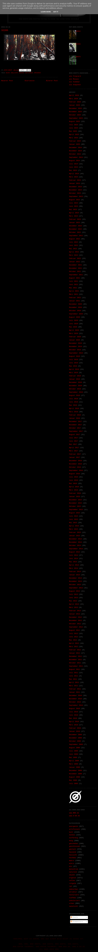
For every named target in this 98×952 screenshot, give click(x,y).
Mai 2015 (73, 523)
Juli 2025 (73, 125)
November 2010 (75, 699)
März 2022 (73, 255)
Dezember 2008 (75, 770)
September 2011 (76, 666)
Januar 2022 (74, 262)
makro (21, 73)
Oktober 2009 (75, 741)
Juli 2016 (73, 477)
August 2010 (74, 709)
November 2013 (75, 581)
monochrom (73, 869)
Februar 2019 (75, 376)
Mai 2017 (73, 444)
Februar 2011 (75, 689)
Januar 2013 (74, 614)
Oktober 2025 (75, 115)
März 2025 (73, 138)
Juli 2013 (73, 594)
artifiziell (74, 829)
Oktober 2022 (75, 232)
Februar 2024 (75, 180)
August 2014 (74, 552)
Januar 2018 (74, 418)
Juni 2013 (73, 598)
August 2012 (74, 630)
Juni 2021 (73, 285)
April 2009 (74, 761)
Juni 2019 (73, 363)
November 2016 (75, 464)
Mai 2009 (73, 757)
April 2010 (74, 722)
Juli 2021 (73, 281)
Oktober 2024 (75, 154)
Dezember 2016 (75, 461)
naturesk (29, 73)
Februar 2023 (75, 219)
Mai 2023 (73, 209)
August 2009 (74, 748)
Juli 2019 (73, 360)
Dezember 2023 (75, 187)
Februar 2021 (75, 298)
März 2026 (73, 99)
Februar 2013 (75, 611)
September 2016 (76, 470)
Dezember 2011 (75, 656)
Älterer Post (52, 81)
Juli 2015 (73, 516)
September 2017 (76, 431)
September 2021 (76, 275)
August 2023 (74, 200)
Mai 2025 (73, 131)
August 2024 (74, 161)
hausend (72, 852)
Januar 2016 (74, 497)
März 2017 (73, 451)
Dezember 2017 (75, 421)
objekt (72, 875)
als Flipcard (75, 76)
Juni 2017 (73, 441)
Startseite (29, 81)
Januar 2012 (74, 653)
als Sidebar (74, 82)
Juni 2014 (73, 558)
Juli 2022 (73, 242)
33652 (78, 31)
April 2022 (74, 252)
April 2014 (74, 565)
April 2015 (74, 526)
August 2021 (74, 278)
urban (71, 903)
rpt (70, 886)
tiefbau (72, 898)
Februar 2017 (75, 454)
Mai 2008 (73, 780)
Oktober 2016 (75, 467)
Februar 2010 (75, 728)
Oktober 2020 (75, 311)
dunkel (72, 835)
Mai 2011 (73, 679)
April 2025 (74, 134)
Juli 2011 (73, 673)
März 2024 (73, 177)
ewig (71, 841)
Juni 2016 (73, 480)
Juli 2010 (73, 712)
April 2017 (74, 448)
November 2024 (75, 151)
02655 (78, 44)
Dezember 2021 (75, 265)
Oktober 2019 (75, 350)
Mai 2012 (73, 640)
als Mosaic (74, 79)
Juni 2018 (73, 402)
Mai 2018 (73, 405)
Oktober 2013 (75, 585)
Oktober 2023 (75, 193)
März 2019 (73, 373)
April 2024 (74, 174)
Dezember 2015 (75, 500)
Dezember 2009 (75, 735)
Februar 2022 (75, 258)
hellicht (14, 73)
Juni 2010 (73, 715)
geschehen (73, 843)
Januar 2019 (74, 379)
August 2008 (74, 777)
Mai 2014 (73, 562)
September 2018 (76, 392)
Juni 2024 (73, 167)
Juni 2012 (73, 637)
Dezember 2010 (75, 695)
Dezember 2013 (75, 578)
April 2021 (74, 291)
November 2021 (75, 268)
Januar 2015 (74, 536)
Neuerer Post (7, 81)
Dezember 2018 (75, 382)
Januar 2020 (74, 340)
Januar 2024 (74, 183)
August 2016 (74, 474)
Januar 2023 (74, 223)
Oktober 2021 (75, 271)
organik (37, 73)
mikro (71, 863)
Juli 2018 (73, 399)
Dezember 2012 (75, 617)
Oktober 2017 (75, 428)
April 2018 (74, 408)
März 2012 (73, 647)
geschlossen (74, 846)
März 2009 (73, 764)
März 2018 (73, 412)
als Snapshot (75, 85)
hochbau (72, 858)
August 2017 (74, 435)
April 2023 (74, 213)
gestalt (72, 849)
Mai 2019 (73, 366)
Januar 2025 (74, 144)
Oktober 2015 (75, 506)
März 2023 (73, 216)
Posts (74, 917)
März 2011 (73, 686)
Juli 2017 (73, 438)
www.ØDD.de (74, 813)
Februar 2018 (75, 415)
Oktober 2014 (75, 545)
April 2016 (74, 487)
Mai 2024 (73, 170)
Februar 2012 (75, 650)
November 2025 (75, 112)
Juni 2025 (73, 128)
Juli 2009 (73, 751)
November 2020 (75, 307)
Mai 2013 (73, 601)
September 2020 (76, 314)
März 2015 (73, 529)
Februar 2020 (75, 337)
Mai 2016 (73, 483)
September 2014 (76, 549)
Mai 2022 (73, 249)
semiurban (73, 889)
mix (70, 866)
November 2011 (75, 660)
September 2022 (76, 236)
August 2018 (74, 395)
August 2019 (74, 356)
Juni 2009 (73, 754)
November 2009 (75, 738)
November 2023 (75, 190)
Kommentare (77, 922)
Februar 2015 (75, 532)
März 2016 (73, 490)
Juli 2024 (73, 164)
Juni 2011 (73, 676)
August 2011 (74, 669)
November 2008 (75, 774)
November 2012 (75, 620)
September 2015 (76, 510)
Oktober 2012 (75, 624)
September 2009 (76, 744)
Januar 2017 (74, 457)
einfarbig (73, 838)
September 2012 (76, 627)
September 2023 (76, 196)
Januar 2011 (74, 692)
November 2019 (75, 346)
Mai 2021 (73, 288)
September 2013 (76, 588)
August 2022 (74, 239)
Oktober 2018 (75, 389)
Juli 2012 (73, 633)
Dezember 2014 (75, 539)
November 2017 (75, 425)
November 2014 (75, 542)
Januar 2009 (74, 767)
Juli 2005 (73, 784)
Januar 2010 (74, 731)
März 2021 (73, 294)
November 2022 (75, 229)
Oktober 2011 (75, 663)
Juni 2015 (73, 519)
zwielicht (73, 906)
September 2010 (76, 705)
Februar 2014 (75, 572)
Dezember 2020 (75, 304)
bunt (8, 73)
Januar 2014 (74, 575)
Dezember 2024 (75, 148)
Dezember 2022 (75, 226)
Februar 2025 (75, 141)
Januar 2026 (74, 105)
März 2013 (73, 607)
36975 (78, 57)
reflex (72, 881)
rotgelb (72, 883)
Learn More (46, 12)
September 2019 (76, 353)
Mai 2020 (73, 327)
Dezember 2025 (75, 108)
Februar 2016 (75, 493)
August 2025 (74, 121)
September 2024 (76, 157)
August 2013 (74, 591)
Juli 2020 (73, 320)
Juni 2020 (73, 324)
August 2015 (74, 513)
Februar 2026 (75, 102)
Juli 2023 (73, 203)
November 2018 (75, 386)
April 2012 (74, 643)
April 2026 (74, 95)
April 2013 (74, 604)
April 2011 (74, 682)
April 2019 (74, 369)
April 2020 (74, 330)
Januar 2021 (74, 301)
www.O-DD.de (74, 816)
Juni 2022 (73, 245)
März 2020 (73, 333)
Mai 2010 (73, 718)
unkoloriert (74, 901)
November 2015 (75, 503)
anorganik (73, 826)
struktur (73, 892)
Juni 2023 (73, 206)
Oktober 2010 (75, 702)
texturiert (74, 895)
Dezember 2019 (75, 343)
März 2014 (73, 568)
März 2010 (73, 725)
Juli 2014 (73, 555)
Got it (55, 12)
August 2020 (74, 317)
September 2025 (76, 118)
